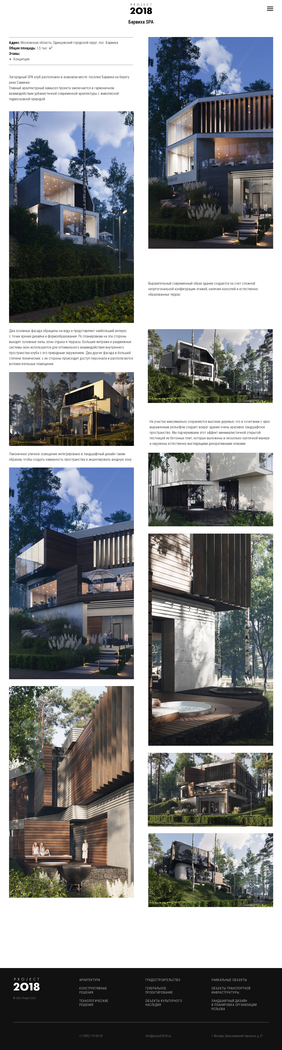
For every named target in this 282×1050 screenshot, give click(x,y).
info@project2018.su (158, 1036)
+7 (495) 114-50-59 (91, 1036)
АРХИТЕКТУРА (89, 980)
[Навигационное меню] (270, 9)
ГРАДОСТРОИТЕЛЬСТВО (162, 980)
